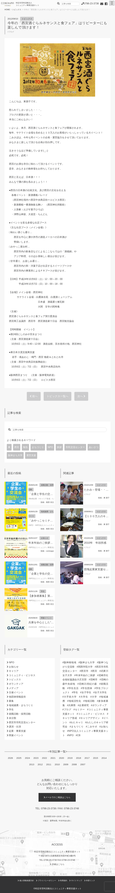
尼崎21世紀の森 (88, 684)
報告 (25, 447)
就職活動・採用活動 (20, 714)
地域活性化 (74, 701)
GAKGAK (33, 627)
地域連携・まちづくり (21, 705)
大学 (94, 696)
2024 (27, 758)
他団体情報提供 (17, 696)
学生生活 (73, 688)
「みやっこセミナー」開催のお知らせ (51, 520)
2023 (35, 758)
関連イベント (46, 618)
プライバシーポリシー (46, 881)
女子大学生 (101, 692)
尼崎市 (93, 679)
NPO (50, 447)
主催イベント (16, 692)
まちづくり (38, 447)
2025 (18, 758)
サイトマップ (75, 881)
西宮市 (85, 671)
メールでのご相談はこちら (57, 797)
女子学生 (86, 692)
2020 (61, 758)
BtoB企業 (33, 499)
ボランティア (16, 684)
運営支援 (31, 455)
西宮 (16, 447)
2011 (48, 764)
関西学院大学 (85, 666)
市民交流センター (75, 447)
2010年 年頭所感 (95, 542)
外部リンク (89, 881)
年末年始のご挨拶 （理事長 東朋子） (51, 542)
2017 (86, 758)
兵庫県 (72, 705)
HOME (7, 10)
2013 (31, 764)
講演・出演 (15, 726)
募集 (11, 701)
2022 (44, 758)
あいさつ (93, 447)
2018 (78, 758)
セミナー (80, 709)
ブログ (11, 32)
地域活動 (90, 701)
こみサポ (92, 726)
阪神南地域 (70, 662)
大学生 (84, 696)
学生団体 (87, 688)
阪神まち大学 (15, 455)
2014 (104, 758)
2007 (82, 764)
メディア (14, 688)
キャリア (14, 671)
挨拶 (59, 447)
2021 (52, 758)
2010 (57, 764)
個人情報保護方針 (26, 881)
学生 (43, 591)
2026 (10, 758)
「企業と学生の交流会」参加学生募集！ (52, 494)
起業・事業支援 (17, 731)
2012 (40, 764)
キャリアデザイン (90, 718)
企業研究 (84, 705)
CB (78, 735)
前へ (34, 396)
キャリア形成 (44, 499)
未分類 (12, 718)
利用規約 (62, 881)
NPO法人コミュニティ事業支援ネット (51, 525)
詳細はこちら (57, 864)
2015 (95, 758)
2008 (74, 764)
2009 (65, 764)
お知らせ (44, 538)
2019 (69, 758)
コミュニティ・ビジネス (22, 675)
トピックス (16, 10)
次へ (81, 396)
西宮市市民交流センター (22, 722)
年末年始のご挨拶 (85, 675)
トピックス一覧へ (57, 396)
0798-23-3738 (48, 808)
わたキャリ (77, 722)
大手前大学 (70, 696)
